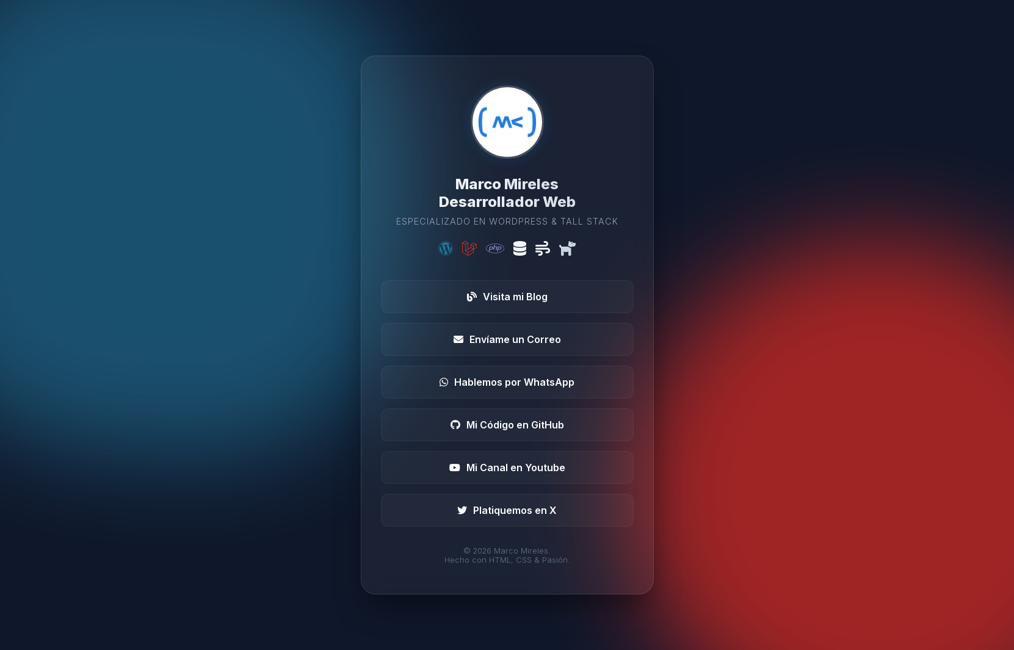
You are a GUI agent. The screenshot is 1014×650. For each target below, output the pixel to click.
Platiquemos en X (507, 510)
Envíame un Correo (507, 339)
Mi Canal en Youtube (507, 467)
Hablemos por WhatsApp (507, 382)
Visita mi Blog (507, 297)
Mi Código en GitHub (507, 425)
